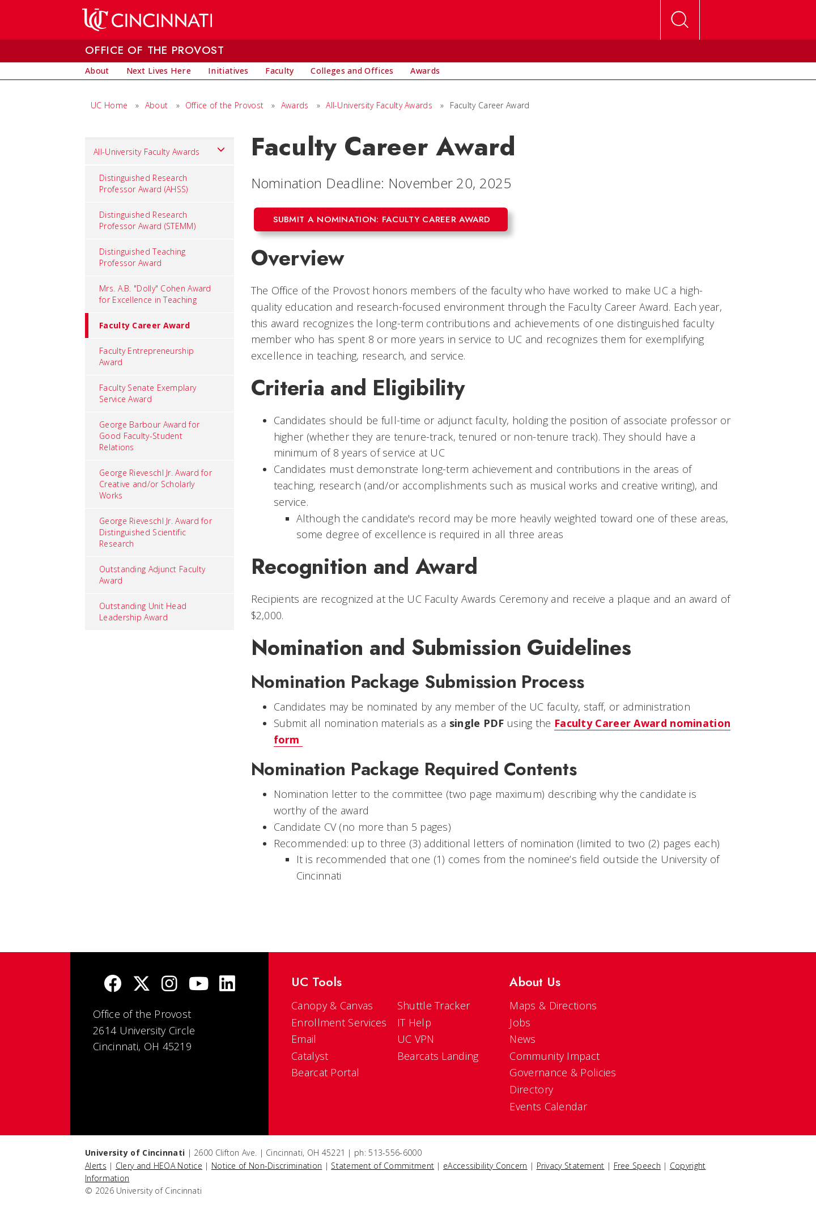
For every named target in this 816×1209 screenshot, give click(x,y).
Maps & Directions (553, 1005)
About (156, 105)
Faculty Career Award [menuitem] (137, 325)
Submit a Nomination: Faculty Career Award (382, 219)
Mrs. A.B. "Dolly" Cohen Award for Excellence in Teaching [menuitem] (155, 294)
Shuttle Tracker (433, 1005)
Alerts (96, 1165)
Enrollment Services (339, 1022)
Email (304, 1039)
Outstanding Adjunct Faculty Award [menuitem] (152, 575)
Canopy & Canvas (332, 1005)
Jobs (519, 1022)
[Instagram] (169, 985)
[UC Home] (147, 20)
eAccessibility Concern (485, 1165)
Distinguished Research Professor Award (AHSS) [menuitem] (143, 183)
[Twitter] (142, 985)
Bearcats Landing (438, 1056)
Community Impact (554, 1056)
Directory (531, 1089)
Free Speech (637, 1165)
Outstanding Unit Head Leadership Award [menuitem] (142, 612)
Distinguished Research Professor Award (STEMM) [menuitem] (147, 220)
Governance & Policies (562, 1072)
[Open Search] (680, 20)
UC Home (109, 105)
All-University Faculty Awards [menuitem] (160, 149)
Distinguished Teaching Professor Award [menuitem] (142, 257)
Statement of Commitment (382, 1165)
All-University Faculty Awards (379, 105)
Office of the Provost (224, 105)
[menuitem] (97, 70)
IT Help (414, 1022)
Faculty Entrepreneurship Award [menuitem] (146, 356)
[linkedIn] (227, 985)
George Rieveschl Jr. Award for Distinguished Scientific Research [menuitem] (155, 532)
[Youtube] (199, 985)
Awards (295, 105)
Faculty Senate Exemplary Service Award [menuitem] (147, 393)
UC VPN (416, 1039)
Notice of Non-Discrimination (266, 1165)
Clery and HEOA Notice (159, 1165)
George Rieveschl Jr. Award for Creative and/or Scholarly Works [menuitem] (155, 484)
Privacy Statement (571, 1165)
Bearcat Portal (325, 1072)
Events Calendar (548, 1106)
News (522, 1039)
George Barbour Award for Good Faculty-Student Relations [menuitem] (149, 436)
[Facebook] (113, 985)
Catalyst (309, 1056)
